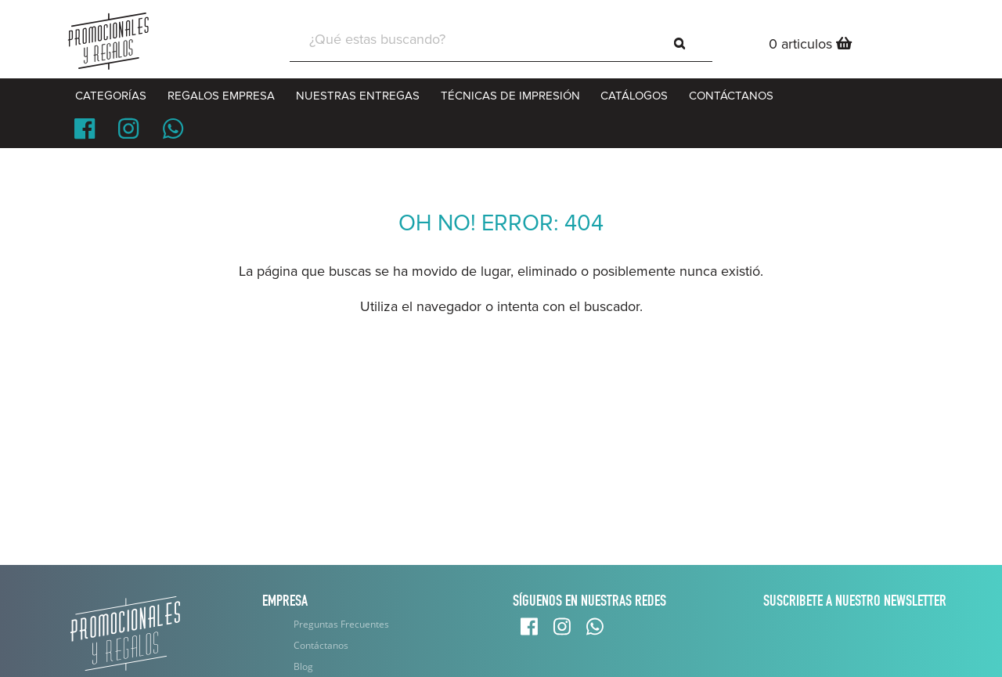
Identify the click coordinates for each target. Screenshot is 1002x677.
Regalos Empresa (221, 96)
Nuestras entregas (358, 96)
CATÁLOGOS (634, 96)
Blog (303, 666)
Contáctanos (321, 645)
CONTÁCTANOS (731, 96)
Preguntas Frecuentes (341, 624)
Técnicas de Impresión (510, 96)
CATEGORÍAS (110, 96)
